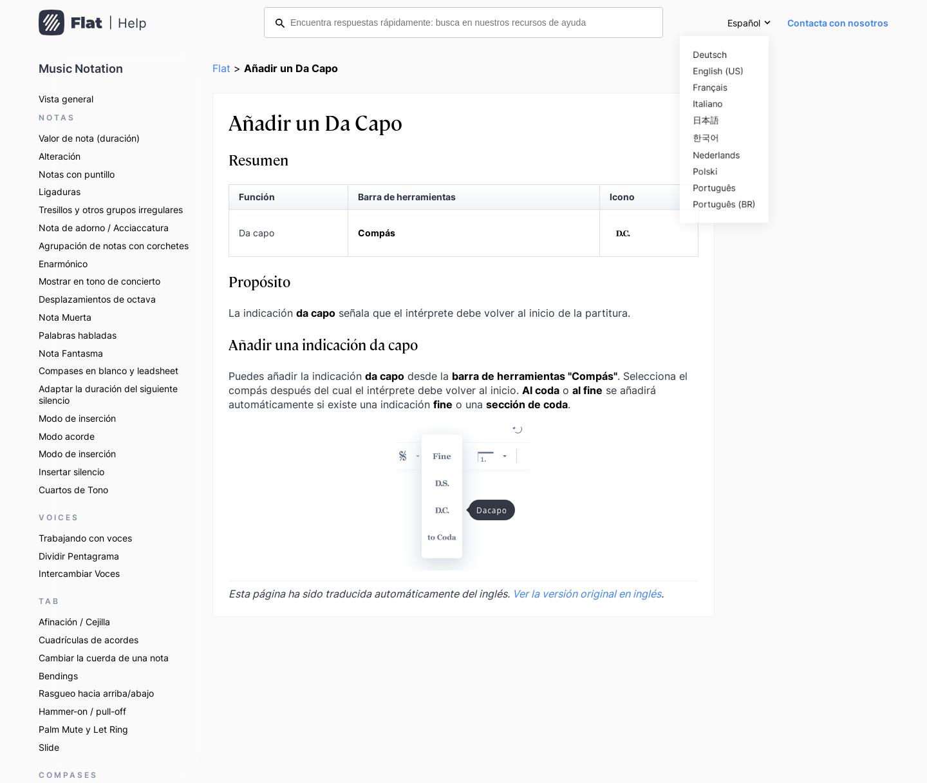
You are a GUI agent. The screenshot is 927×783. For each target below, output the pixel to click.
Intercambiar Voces (79, 573)
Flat (221, 68)
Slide (49, 747)
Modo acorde (67, 436)
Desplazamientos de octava (97, 299)
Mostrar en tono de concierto (99, 281)
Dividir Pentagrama (79, 556)
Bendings (58, 675)
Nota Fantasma (71, 353)
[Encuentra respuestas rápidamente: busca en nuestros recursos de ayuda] (463, 22)
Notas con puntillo (77, 174)
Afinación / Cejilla (74, 621)
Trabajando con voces (85, 538)
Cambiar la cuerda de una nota (104, 657)
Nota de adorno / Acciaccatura (104, 227)
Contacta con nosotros (837, 22)
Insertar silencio (71, 471)
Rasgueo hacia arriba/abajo (96, 693)
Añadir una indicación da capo (323, 344)
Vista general (66, 98)
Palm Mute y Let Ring (83, 729)
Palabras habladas (78, 335)
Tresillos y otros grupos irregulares (111, 209)
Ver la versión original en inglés (586, 593)
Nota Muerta (65, 317)
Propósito (259, 281)
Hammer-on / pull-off (82, 711)
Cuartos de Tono (73, 489)
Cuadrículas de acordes (88, 639)
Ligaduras (59, 191)
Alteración (59, 156)
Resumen (258, 159)
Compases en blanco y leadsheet (108, 370)
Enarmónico (63, 263)
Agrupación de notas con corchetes (114, 245)
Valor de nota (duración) (89, 138)
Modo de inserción (77, 418)
